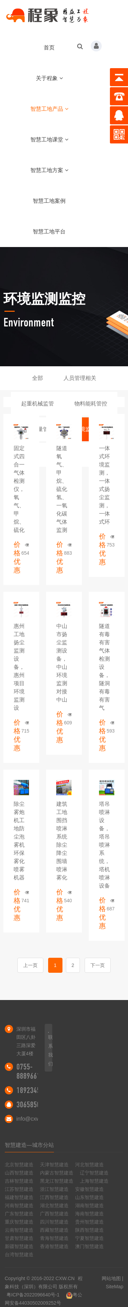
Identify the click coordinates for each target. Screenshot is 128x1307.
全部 (37, 378)
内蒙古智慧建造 (56, 1172)
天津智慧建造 (54, 1164)
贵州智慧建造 (89, 1222)
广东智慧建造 (19, 1213)
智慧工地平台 (49, 231)
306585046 (31, 1104)
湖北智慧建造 (54, 1205)
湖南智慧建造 (89, 1205)
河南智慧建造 (19, 1205)
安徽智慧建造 (89, 1189)
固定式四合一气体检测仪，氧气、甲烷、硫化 (19, 489)
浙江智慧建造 (54, 1189)
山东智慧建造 (89, 1197)
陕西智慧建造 (89, 1230)
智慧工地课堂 (49, 139)
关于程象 (49, 78)
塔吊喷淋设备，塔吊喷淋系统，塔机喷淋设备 (104, 845)
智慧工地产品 (49, 109)
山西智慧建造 (19, 1172)
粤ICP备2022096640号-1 (33, 1294)
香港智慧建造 (54, 1246)
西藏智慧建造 (54, 1230)
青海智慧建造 (54, 1238)
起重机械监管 (37, 403)
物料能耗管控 (90, 403)
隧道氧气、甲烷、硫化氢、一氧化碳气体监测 (61, 489)
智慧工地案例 (49, 201)
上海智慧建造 (94, 1181)
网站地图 (111, 1278)
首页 (49, 47)
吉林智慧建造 (19, 1181)
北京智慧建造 (19, 1164)
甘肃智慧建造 (19, 1238)
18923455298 (35, 1090)
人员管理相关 (79, 378)
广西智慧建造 (54, 1213)
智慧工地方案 (49, 170)
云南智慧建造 (19, 1230)
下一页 (97, 965)
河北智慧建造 (89, 1164)
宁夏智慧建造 (89, 1238)
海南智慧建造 (89, 1213)
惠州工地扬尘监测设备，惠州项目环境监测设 (19, 667)
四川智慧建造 (54, 1222)
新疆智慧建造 (19, 1246)
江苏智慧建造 (19, 1189)
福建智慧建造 (19, 1197)
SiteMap (114, 1286)
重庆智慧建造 (19, 1222)
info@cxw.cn (31, 1119)
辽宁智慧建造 (94, 1172)
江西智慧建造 (54, 1197)
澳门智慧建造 (89, 1246)
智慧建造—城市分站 (29, 1145)
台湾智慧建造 (19, 1254)
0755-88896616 (30, 1071)
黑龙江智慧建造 (56, 1181)
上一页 (30, 965)
